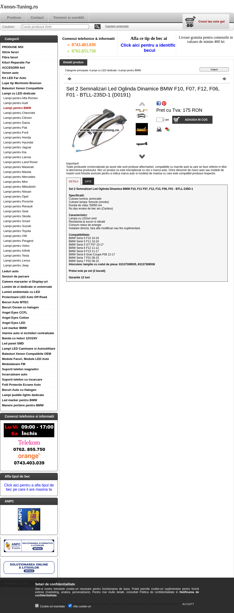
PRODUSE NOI (12, 47)
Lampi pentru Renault (18, 206)
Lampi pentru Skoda (17, 216)
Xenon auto (10, 73)
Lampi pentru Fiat (15, 127)
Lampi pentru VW (15, 236)
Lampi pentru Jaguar (17, 147)
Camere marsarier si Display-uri (25, 281)
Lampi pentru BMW (17, 108)
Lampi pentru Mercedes (20, 177)
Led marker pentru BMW (19, 400)
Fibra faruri (10, 57)
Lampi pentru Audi (16, 103)
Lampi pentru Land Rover (21, 162)
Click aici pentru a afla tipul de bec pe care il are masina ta (29, 487)
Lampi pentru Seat (16, 211)
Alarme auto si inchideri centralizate (28, 333)
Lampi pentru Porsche (18, 201)
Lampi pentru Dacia (17, 122)
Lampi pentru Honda (17, 137)
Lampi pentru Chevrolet (19, 113)
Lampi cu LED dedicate (19, 93)
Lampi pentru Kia (15, 152)
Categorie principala (76, 70)
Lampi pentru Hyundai (18, 142)
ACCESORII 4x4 (13, 67)
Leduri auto (10, 271)
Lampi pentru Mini (16, 181)
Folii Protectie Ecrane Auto (21, 384)
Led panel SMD (13, 343)
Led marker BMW (14, 328)
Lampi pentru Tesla (16, 255)
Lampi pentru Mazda (17, 172)
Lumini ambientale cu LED (21, 292)
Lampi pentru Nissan (17, 191)
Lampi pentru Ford (16, 132)
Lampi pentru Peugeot (18, 241)
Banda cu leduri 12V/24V (19, 338)
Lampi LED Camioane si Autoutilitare (28, 348)
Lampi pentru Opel (16, 196)
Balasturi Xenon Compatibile (23, 88)
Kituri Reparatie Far (16, 62)
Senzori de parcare (15, 276)
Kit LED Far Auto (14, 78)
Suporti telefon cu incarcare (22, 379)
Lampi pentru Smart (17, 221)
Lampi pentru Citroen (18, 118)
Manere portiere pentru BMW (23, 405)
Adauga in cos (196, 119)
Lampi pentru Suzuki (17, 226)
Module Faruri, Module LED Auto (25, 359)
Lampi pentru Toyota (17, 231)
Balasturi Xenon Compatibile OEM (26, 353)
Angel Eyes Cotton (15, 317)
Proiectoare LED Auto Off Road (24, 297)
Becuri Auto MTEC (15, 302)
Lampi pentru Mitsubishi (20, 186)
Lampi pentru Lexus (17, 260)
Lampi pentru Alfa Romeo (21, 98)
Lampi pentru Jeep (16, 265)
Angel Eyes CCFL (14, 312)
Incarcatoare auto (14, 374)
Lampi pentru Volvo (16, 245)
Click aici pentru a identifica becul (150, 48)
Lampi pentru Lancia (17, 157)
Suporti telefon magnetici (20, 369)
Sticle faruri (10, 52)
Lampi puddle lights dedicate (23, 395)
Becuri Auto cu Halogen (19, 390)
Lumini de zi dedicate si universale (27, 286)
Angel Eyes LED (14, 323)
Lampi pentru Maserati (19, 167)
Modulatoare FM (14, 364)
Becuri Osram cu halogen (20, 307)
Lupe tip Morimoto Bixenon (21, 83)
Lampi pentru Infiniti (17, 250)
